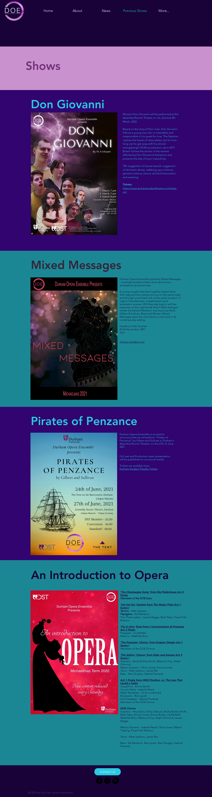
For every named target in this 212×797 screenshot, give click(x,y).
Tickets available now (132, 341)
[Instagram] (107, 780)
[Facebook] (99, 780)
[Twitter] (115, 780)
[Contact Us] (107, 771)
